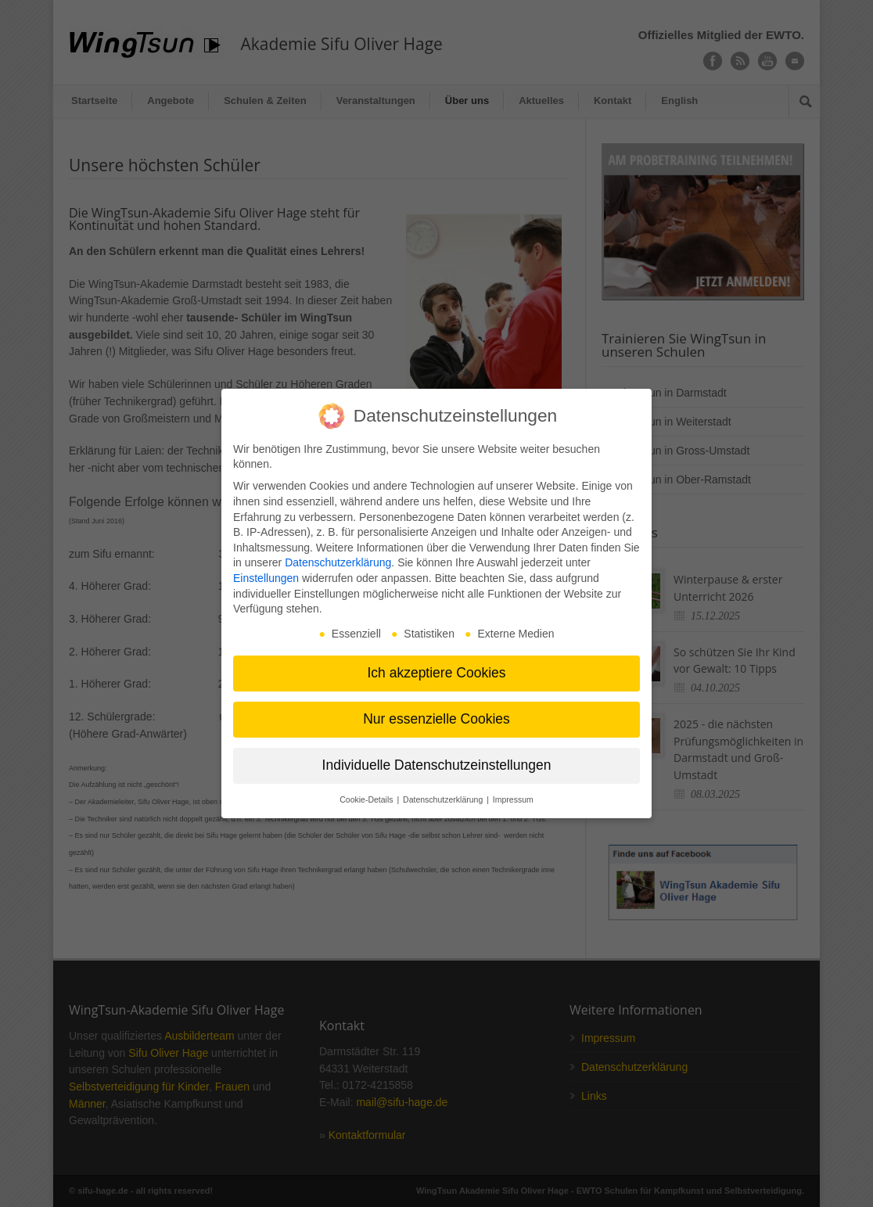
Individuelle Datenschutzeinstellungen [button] (436, 765)
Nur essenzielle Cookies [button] (436, 719)
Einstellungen (266, 578)
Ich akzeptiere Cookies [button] (436, 673)
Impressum (513, 799)
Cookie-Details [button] (367, 799)
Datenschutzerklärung (338, 562)
